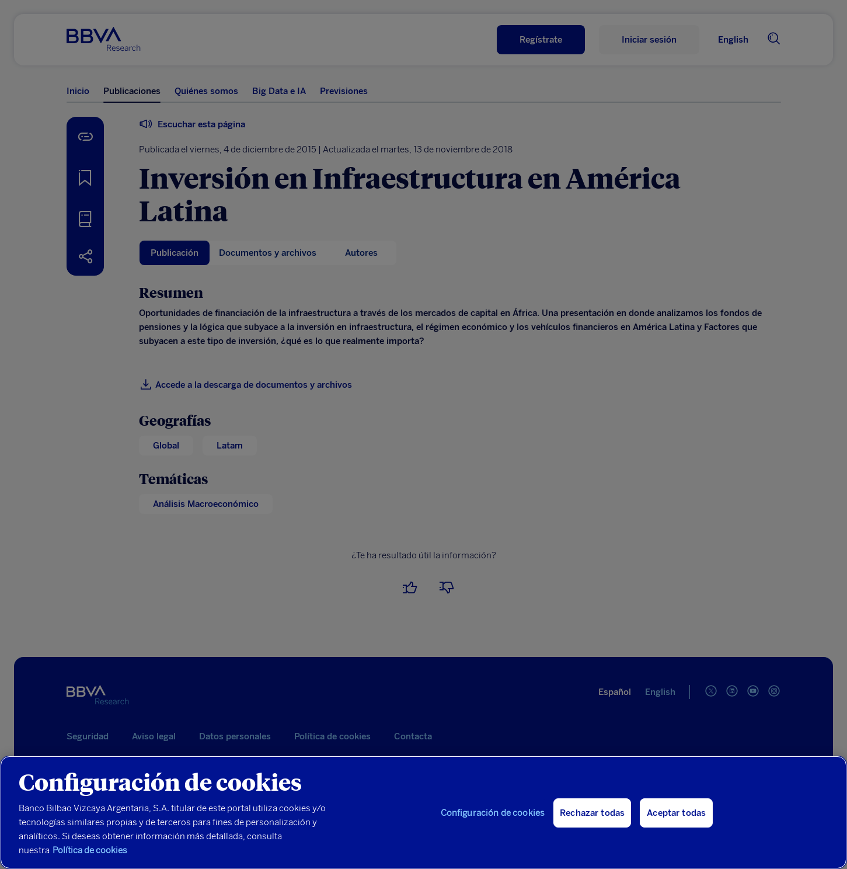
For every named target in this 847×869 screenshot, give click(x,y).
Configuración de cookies (493, 813)
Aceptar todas (676, 813)
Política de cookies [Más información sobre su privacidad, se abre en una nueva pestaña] (90, 850)
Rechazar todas (592, 813)
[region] (423, 812)
